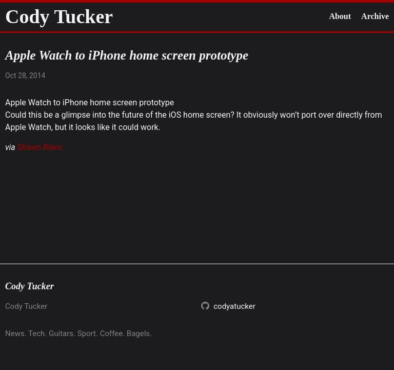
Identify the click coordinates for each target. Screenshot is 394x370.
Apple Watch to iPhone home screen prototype (89, 102)
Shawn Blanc (40, 147)
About (340, 16)
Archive (375, 16)
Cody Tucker (59, 16)
